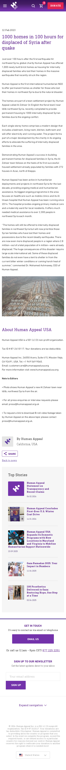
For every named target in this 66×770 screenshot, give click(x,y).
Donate (55, 5)
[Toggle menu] (5, 6)
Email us (33, 639)
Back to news (9, 460)
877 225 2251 (51, 650)
